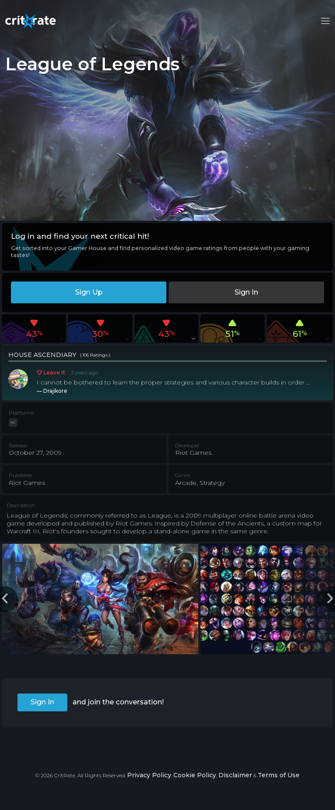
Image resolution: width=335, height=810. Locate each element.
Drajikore (55, 391)
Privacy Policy (149, 775)
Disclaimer (235, 775)
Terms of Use (279, 775)
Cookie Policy (194, 775)
